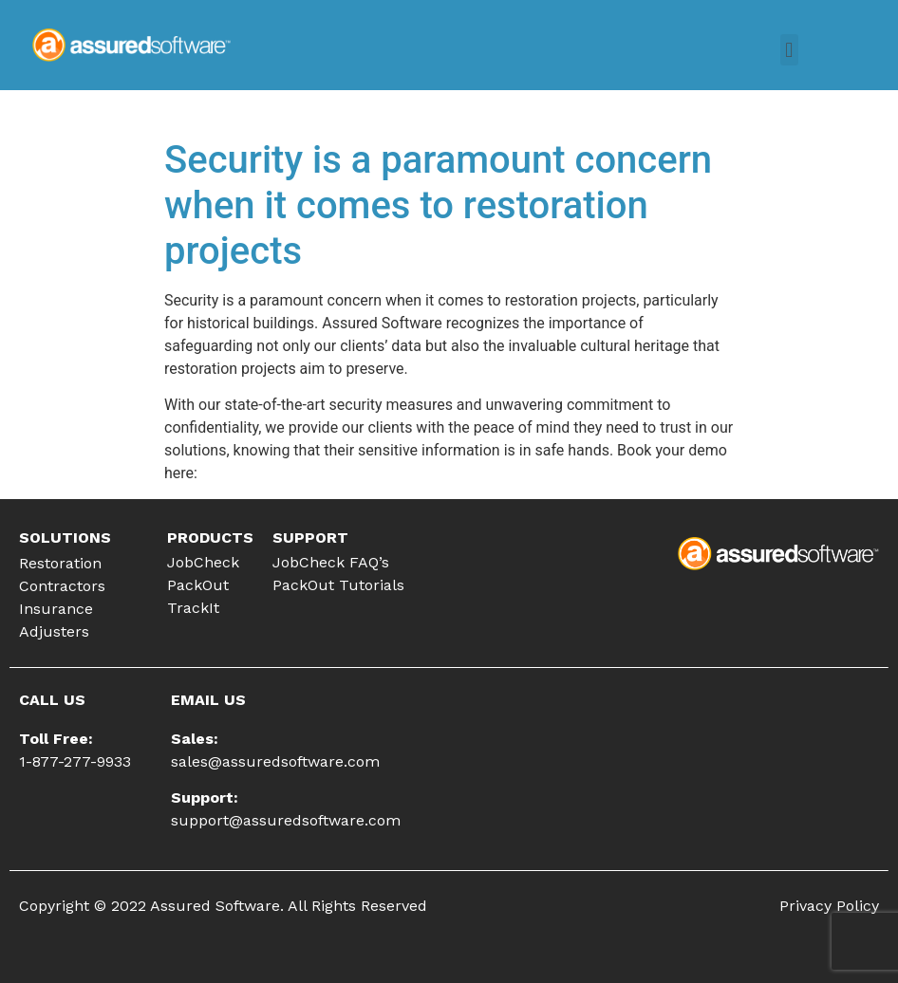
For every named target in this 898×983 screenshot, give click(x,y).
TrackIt (193, 608)
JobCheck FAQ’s (330, 562)
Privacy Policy (829, 906)
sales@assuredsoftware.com (275, 761)
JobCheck (203, 562)
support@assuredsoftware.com (286, 820)
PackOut (198, 585)
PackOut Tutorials (338, 585)
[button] (789, 49)
